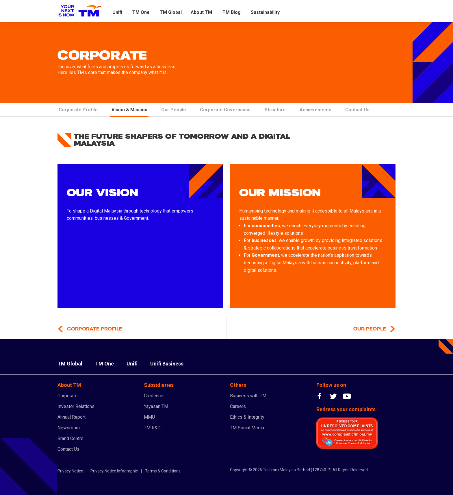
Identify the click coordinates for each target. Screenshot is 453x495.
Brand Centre (70, 438)
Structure (275, 109)
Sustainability (265, 12)
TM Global (171, 12)
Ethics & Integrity (247, 417)
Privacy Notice (70, 471)
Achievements (315, 109)
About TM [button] (201, 12)
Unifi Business (166, 364)
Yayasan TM (156, 406)
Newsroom (68, 428)
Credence (153, 395)
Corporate (67, 395)
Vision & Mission (129, 109)
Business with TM (248, 395)
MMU (149, 417)
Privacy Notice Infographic (114, 471)
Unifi (117, 12)
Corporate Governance (225, 109)
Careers (238, 406)
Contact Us (357, 109)
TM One (141, 12)
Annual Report (71, 417)
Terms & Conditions (163, 471)
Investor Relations (75, 406)
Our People (173, 109)
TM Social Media (247, 428)
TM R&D (152, 428)
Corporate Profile (78, 109)
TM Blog (231, 12)
